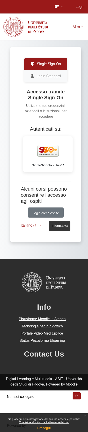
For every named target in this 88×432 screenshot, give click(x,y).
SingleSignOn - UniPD (48, 153)
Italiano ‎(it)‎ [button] (29, 225)
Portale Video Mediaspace (42, 333)
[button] (59, 6)
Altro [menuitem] (76, 27)
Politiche (13, 407)
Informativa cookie (60, 227)
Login (80, 7)
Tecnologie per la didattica (42, 326)
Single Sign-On (46, 64)
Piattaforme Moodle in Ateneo (42, 319)
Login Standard (46, 76)
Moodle (72, 384)
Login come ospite (45, 213)
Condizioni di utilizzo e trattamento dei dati (44, 422)
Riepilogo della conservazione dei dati (37, 402)
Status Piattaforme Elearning (42, 340)
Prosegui (44, 428)
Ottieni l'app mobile (22, 413)
